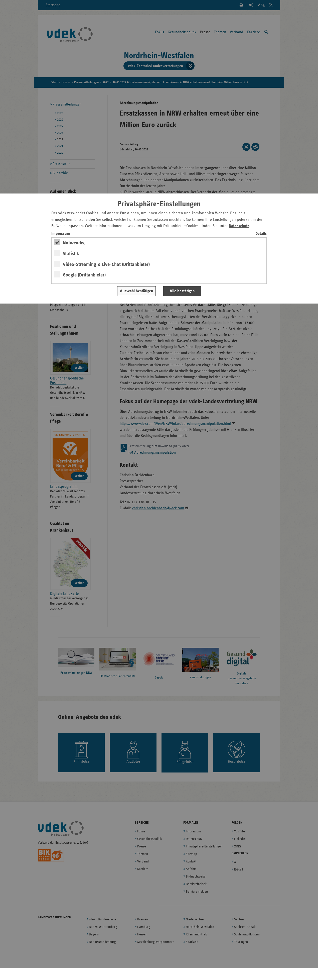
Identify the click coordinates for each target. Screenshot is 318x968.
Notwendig (74, 242)
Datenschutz (239, 226)
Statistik (71, 253)
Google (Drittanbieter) (84, 274)
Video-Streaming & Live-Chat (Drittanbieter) (106, 264)
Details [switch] (261, 234)
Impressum (60, 234)
